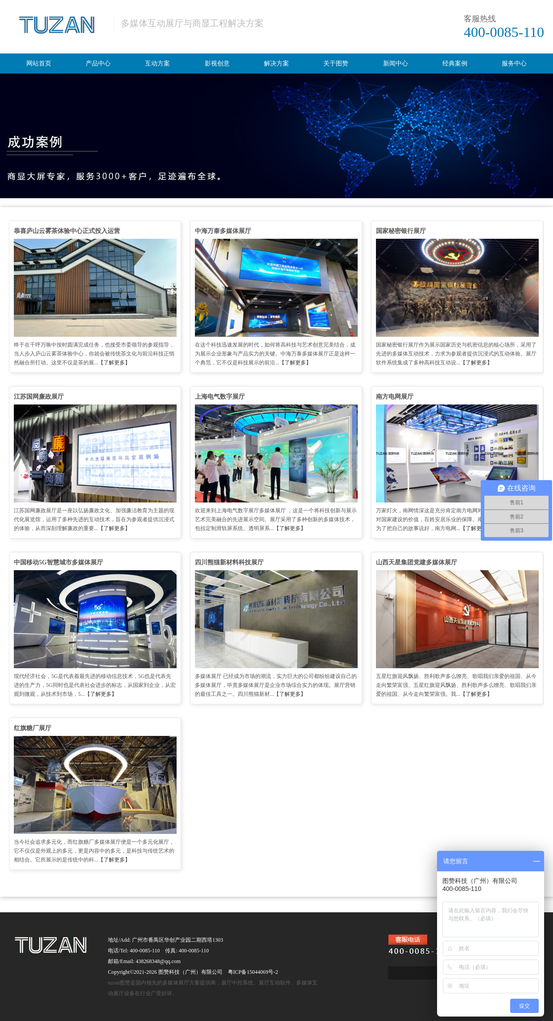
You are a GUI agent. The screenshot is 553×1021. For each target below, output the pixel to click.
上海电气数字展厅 (220, 396)
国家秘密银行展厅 (401, 231)
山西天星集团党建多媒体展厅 (416, 562)
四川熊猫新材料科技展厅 (229, 562)
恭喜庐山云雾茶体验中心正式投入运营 (67, 231)
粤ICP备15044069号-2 (253, 972)
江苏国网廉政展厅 (39, 396)
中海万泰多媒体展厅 (223, 231)
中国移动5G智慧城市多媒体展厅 (58, 562)
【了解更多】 (114, 362)
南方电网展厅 (394, 396)
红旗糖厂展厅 (32, 728)
